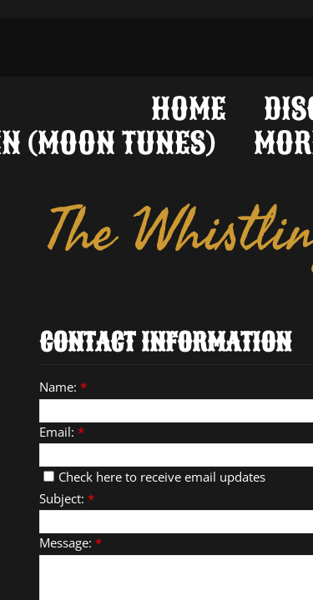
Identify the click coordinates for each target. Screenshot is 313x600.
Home (188, 107)
